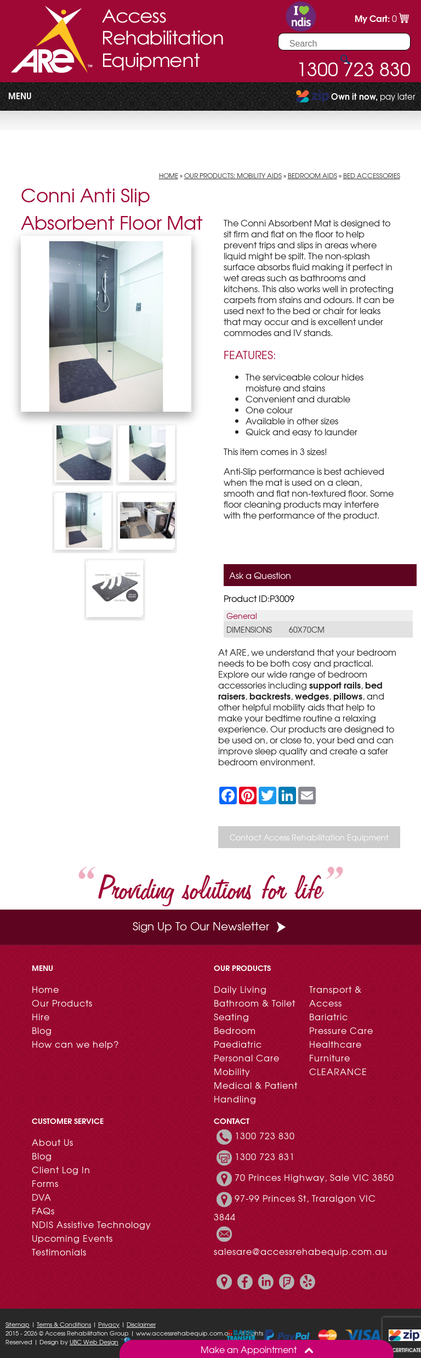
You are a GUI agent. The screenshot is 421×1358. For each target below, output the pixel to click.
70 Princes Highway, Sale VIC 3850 (314, 1177)
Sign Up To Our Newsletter (210, 926)
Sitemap (17, 1324)
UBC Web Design (94, 1341)
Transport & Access (335, 995)
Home (168, 175)
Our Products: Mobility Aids (233, 175)
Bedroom (235, 1030)
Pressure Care (341, 1030)
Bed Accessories (371, 175)
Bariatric (328, 1016)
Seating (231, 1016)
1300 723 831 (265, 1156)
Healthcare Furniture (335, 1050)
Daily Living (240, 989)
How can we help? (75, 1043)
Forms (45, 1183)
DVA (42, 1196)
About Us (52, 1142)
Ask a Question (260, 575)
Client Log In (61, 1169)
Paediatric (238, 1043)
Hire (41, 1016)
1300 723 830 (265, 1135)
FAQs (43, 1210)
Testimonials (59, 1251)
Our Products (62, 1002)
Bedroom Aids (312, 175)
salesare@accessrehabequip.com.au (301, 1251)
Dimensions (249, 629)
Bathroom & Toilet (254, 1002)
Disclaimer (141, 1324)
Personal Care (247, 1057)
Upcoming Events (72, 1238)
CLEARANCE (338, 1071)
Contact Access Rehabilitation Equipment (309, 837)
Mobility (232, 1071)
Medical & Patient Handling (256, 1091)
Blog (42, 1030)
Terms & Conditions (64, 1324)
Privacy (109, 1324)
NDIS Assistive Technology (91, 1224)
